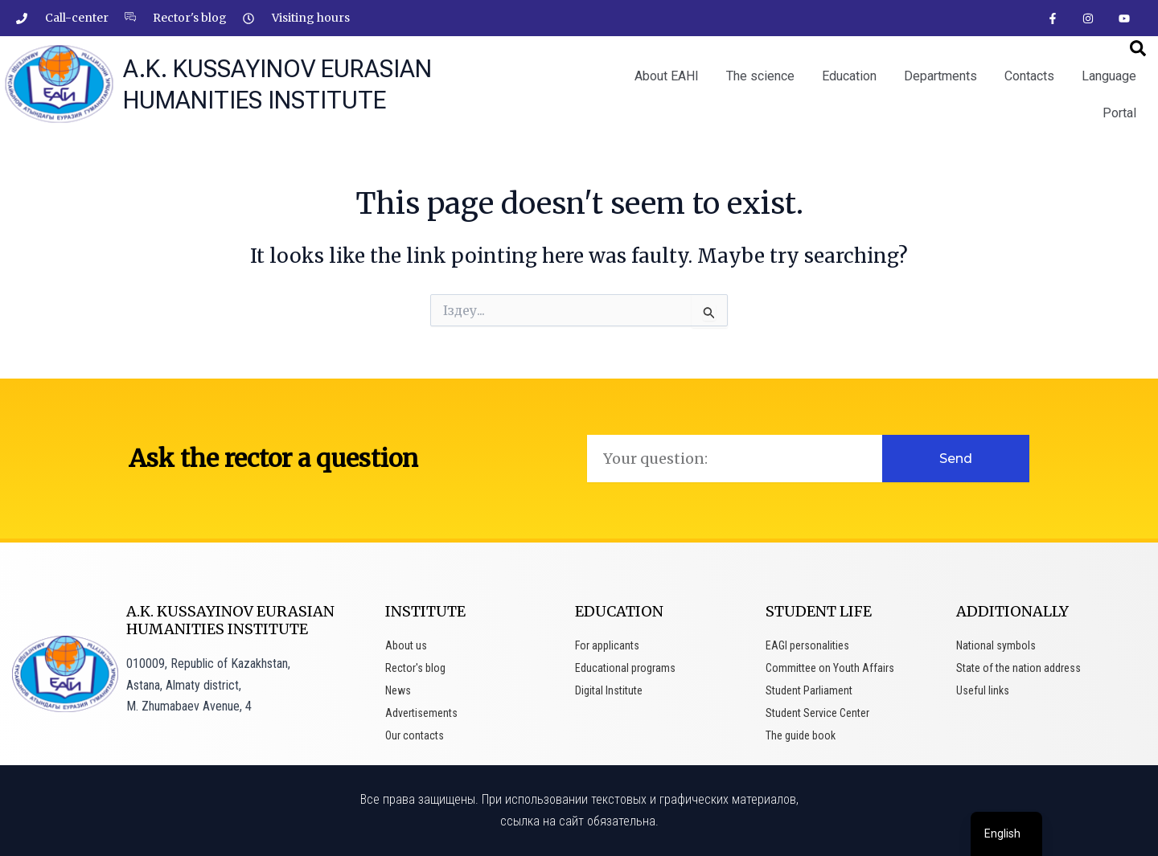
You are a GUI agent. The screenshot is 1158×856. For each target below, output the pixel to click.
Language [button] (1109, 76)
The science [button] (760, 76)
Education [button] (849, 76)
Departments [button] (940, 76)
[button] (1138, 48)
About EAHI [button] (666, 76)
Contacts (1029, 76)
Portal (1119, 113)
